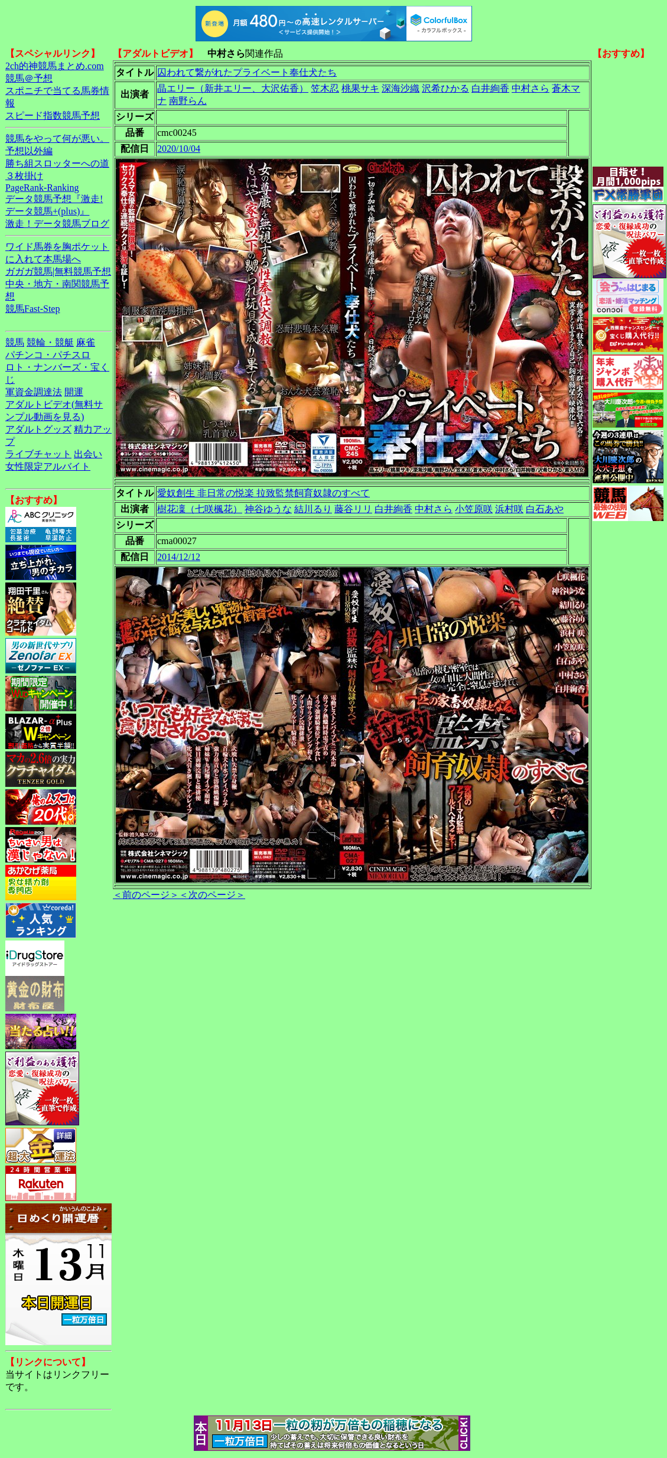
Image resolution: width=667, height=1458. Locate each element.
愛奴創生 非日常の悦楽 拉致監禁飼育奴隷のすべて (263, 493)
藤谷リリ (353, 509)
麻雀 (85, 342)
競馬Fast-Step (32, 309)
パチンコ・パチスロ (47, 355)
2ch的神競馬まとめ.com (54, 66)
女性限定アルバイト (47, 466)
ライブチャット (38, 454)
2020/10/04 (178, 149)
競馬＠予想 (29, 78)
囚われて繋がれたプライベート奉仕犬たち (247, 72)
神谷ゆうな (268, 509)
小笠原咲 (474, 509)
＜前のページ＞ (146, 895)
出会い (88, 454)
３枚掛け (24, 176)
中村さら (530, 88)
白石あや (545, 509)
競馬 (14, 342)
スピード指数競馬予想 (52, 115)
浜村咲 (509, 509)
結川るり (313, 509)
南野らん (188, 101)
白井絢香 (490, 88)
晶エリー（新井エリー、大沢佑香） (232, 88)
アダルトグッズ (38, 429)
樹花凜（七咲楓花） (199, 509)
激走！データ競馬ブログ (57, 224)
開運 (73, 392)
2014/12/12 (178, 557)
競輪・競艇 (50, 342)
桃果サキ (360, 88)
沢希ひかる (445, 88)
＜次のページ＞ (212, 895)
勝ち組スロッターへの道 (57, 163)
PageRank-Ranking (42, 188)
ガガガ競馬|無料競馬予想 (58, 271)
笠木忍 (325, 88)
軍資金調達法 (33, 392)
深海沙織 (400, 88)
